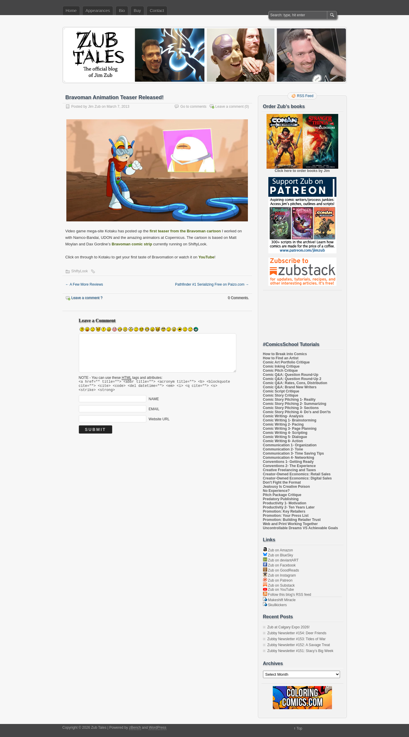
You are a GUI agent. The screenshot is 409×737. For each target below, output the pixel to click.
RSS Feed (305, 96)
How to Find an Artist (281, 358)
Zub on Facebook (279, 565)
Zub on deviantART (281, 560)
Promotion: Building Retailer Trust (292, 520)
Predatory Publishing (281, 499)
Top (299, 728)
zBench (135, 727)
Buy (137, 10)
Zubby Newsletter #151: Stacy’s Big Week (300, 651)
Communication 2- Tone (283, 449)
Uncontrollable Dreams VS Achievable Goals (300, 528)
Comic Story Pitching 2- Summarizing (294, 404)
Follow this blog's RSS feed (287, 595)
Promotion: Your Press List (286, 516)
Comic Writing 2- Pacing (283, 424)
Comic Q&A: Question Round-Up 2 (292, 379)
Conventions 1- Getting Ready (288, 462)
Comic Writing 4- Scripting (285, 433)
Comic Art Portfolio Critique (286, 362)
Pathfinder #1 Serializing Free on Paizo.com (212, 284)
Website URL (159, 422)
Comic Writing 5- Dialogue (285, 437)
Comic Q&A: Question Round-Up (290, 375)
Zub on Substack (279, 585)
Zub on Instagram (279, 575)
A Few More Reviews (84, 284)
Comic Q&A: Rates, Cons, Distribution (295, 383)
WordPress (157, 727)
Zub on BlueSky (278, 555)
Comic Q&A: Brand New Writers (290, 387)
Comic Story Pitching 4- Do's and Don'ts (297, 412)
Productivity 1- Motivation (285, 503)
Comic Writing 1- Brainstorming (289, 420)
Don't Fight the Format (282, 482)
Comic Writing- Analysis (283, 416)
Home (71, 10)
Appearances (98, 10)
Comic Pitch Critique (280, 370)
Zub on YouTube (278, 590)
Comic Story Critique (280, 395)
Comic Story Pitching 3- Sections (291, 408)
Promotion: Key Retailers (284, 511)
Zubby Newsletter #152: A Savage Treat (298, 645)
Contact (157, 10)
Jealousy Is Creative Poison (286, 487)
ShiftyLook (79, 271)
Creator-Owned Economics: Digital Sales (297, 478)
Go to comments (193, 106)
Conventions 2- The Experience (289, 466)
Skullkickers (275, 605)
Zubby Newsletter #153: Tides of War (296, 639)
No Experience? (276, 491)
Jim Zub (94, 106)
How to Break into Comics (285, 354)
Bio (122, 10)
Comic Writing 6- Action (283, 441)
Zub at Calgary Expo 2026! (288, 627)
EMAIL (154, 412)
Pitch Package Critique (282, 495)
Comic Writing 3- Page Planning (290, 429)
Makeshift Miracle (279, 600)
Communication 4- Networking (288, 458)
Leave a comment (229, 106)
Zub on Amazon (278, 550)
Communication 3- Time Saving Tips (293, 453)
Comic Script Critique (281, 391)
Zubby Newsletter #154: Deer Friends (296, 633)
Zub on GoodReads (281, 570)
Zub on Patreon (278, 580)
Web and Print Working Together (290, 524)
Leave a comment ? (86, 298)
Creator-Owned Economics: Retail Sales (297, 474)
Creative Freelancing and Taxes (289, 470)
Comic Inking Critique (281, 366)
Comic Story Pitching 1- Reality (289, 400)
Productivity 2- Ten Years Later (289, 507)
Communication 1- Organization (290, 445)
